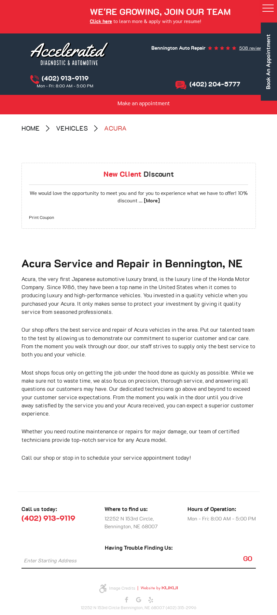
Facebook (126, 600)
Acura (115, 128)
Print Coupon (41, 218)
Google (138, 600)
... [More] (148, 200)
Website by (158, 588)
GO (247, 559)
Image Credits (122, 588)
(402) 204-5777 (214, 84)
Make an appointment (144, 103)
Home (30, 128)
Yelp (151, 600)
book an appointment (268, 61)
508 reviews (251, 48)
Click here (101, 21)
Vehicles (72, 128)
